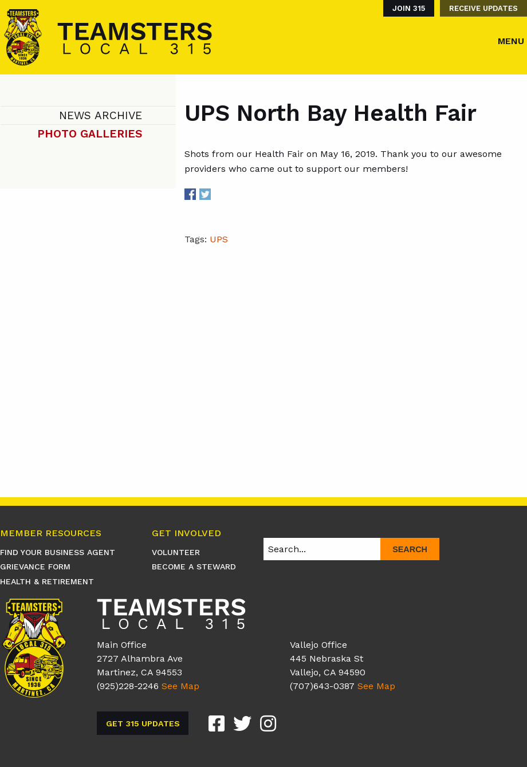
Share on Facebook (190, 194)
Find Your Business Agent (57, 552)
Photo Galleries (89, 133)
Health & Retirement (47, 581)
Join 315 (408, 8)
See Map (180, 686)
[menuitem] (405, 8)
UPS (219, 239)
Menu (511, 41)
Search (409, 549)
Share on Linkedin (219, 194)
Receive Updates (483, 8)
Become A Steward (194, 566)
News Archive (100, 115)
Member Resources (50, 533)
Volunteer (176, 552)
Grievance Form (35, 566)
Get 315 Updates (143, 723)
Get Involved (186, 533)
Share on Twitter (205, 194)
